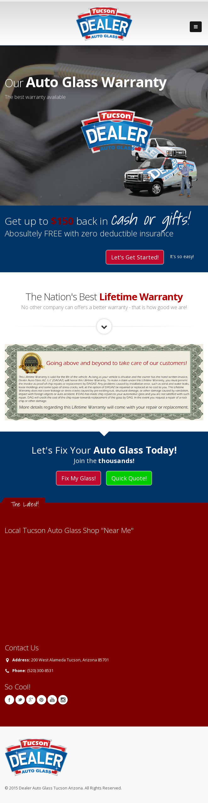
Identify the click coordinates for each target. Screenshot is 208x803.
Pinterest (41, 699)
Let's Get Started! (135, 257)
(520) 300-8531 (40, 670)
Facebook (9, 699)
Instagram (63, 699)
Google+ (31, 699)
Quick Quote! (129, 478)
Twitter (20, 699)
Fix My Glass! (78, 478)
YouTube (52, 699)
